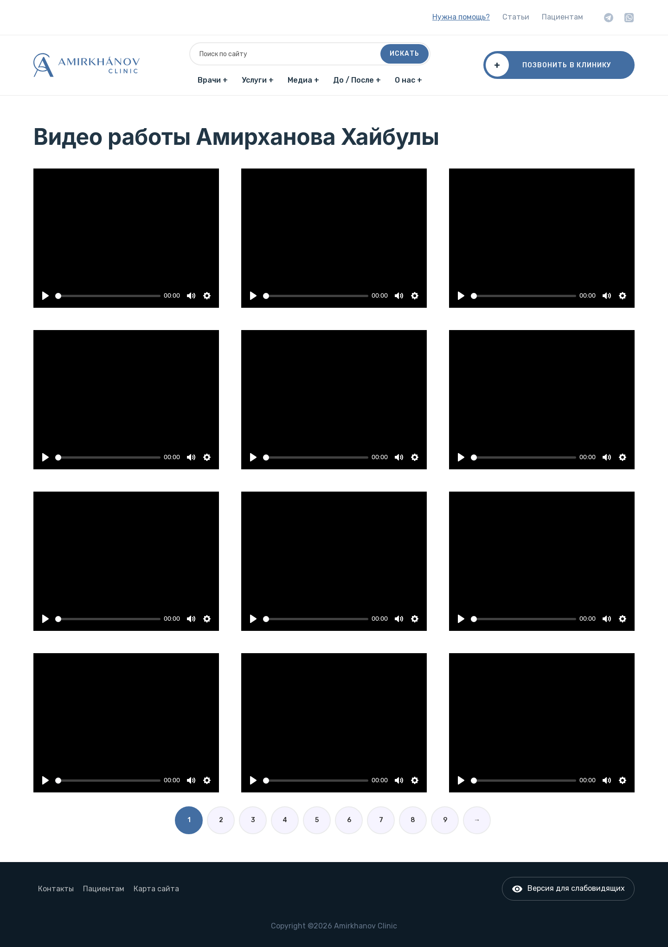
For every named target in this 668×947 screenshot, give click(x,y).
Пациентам (562, 17)
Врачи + (213, 80)
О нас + (408, 80)
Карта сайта (156, 888)
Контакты (56, 888)
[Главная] (86, 65)
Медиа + (303, 80)
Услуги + (258, 80)
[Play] (45, 295)
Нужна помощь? (461, 17)
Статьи (515, 17)
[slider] (108, 296)
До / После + (357, 80)
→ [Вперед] (477, 820)
